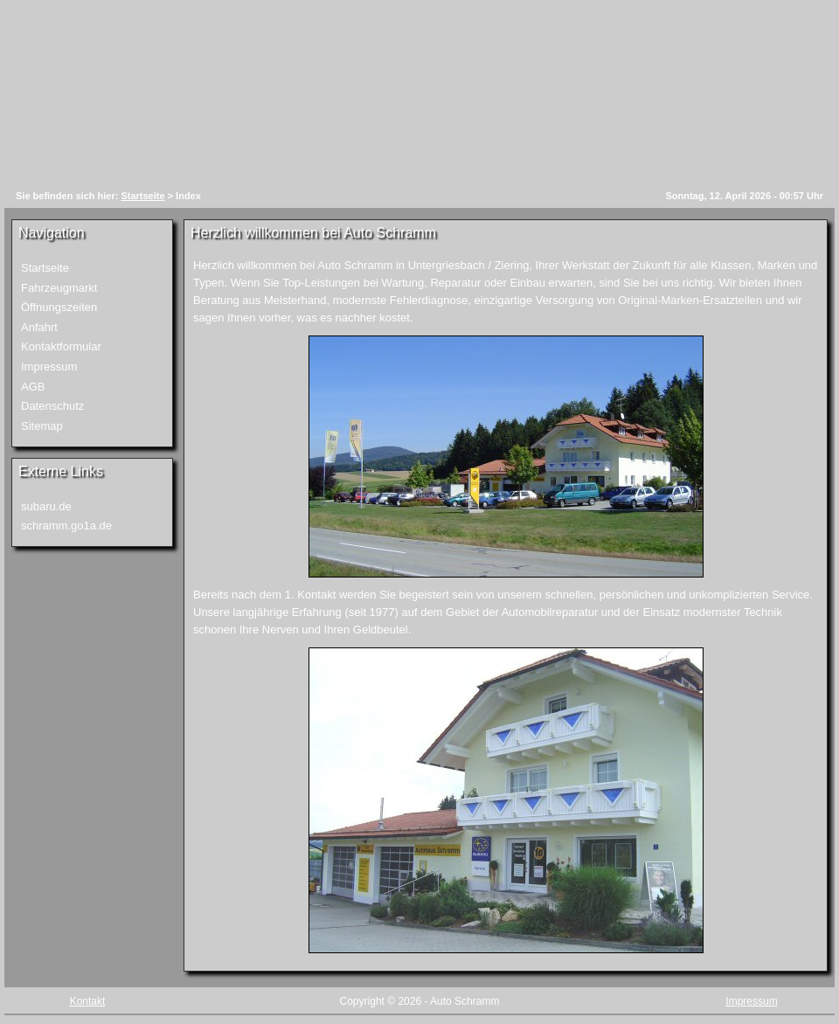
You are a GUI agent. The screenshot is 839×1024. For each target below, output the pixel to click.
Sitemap (42, 425)
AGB (33, 386)
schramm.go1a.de (66, 525)
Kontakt (88, 1001)
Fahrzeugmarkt (59, 287)
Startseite (142, 195)
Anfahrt (39, 327)
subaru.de (46, 506)
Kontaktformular (61, 346)
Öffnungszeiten (59, 307)
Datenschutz (52, 405)
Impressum (49, 366)
